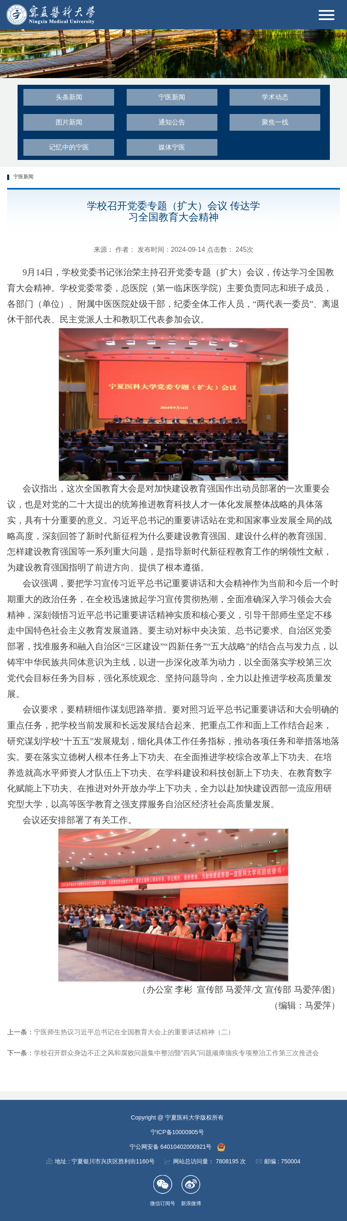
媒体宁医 (171, 147)
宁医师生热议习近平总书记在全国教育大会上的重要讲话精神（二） (134, 1032)
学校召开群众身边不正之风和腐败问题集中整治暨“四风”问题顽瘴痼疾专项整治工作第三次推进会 (176, 1052)
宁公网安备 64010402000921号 (172, 1146)
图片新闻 (69, 122)
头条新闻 (69, 97)
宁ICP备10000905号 (177, 1132)
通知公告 (171, 122)
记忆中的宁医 (69, 147)
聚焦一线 (275, 122)
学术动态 (275, 97)
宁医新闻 (171, 97)
